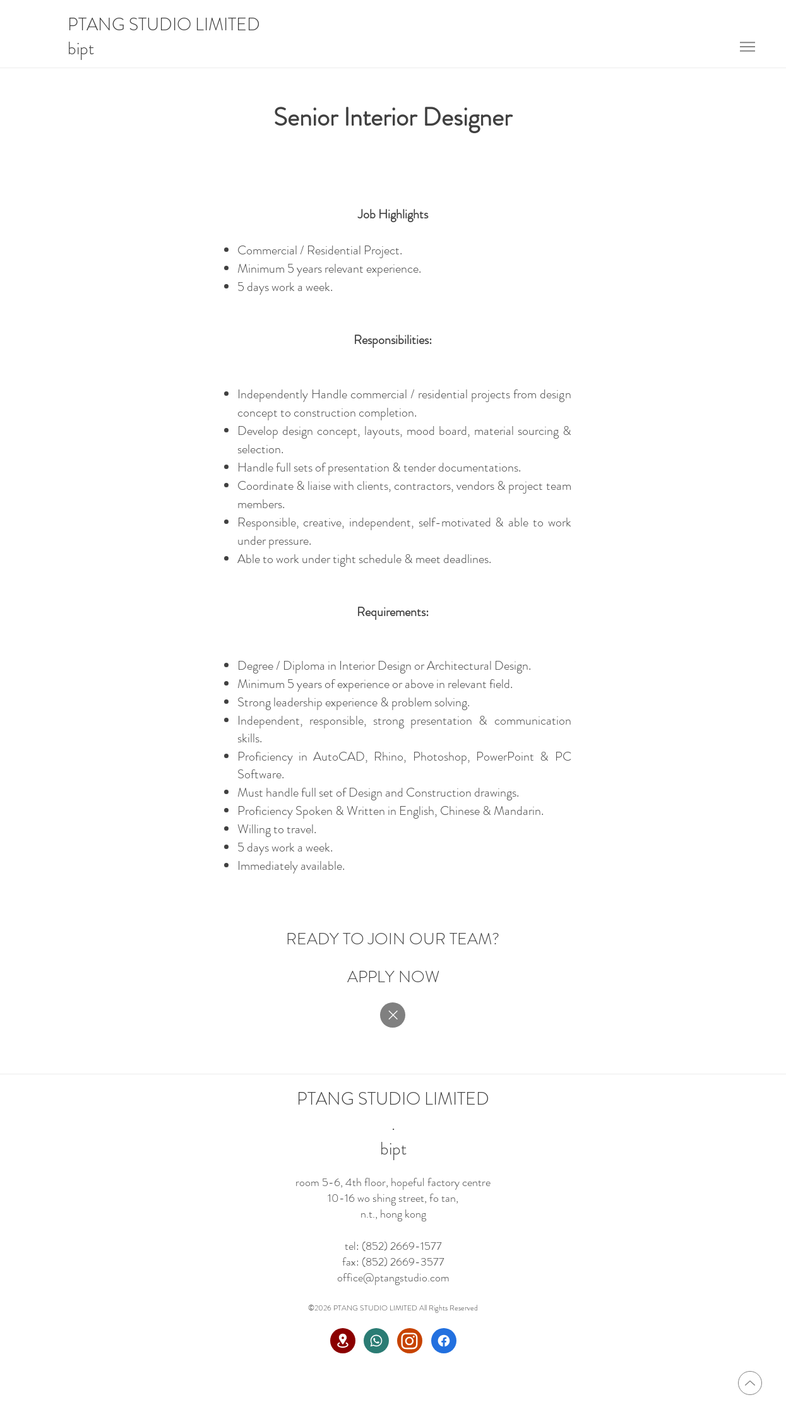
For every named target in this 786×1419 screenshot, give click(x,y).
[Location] (342, 1340)
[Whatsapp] (376, 1340)
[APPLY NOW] (393, 976)
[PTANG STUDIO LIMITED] (166, 25)
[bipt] (86, 49)
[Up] (750, 1383)
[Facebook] (443, 1340)
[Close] (392, 1015)
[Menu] (747, 46)
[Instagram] (409, 1340)
